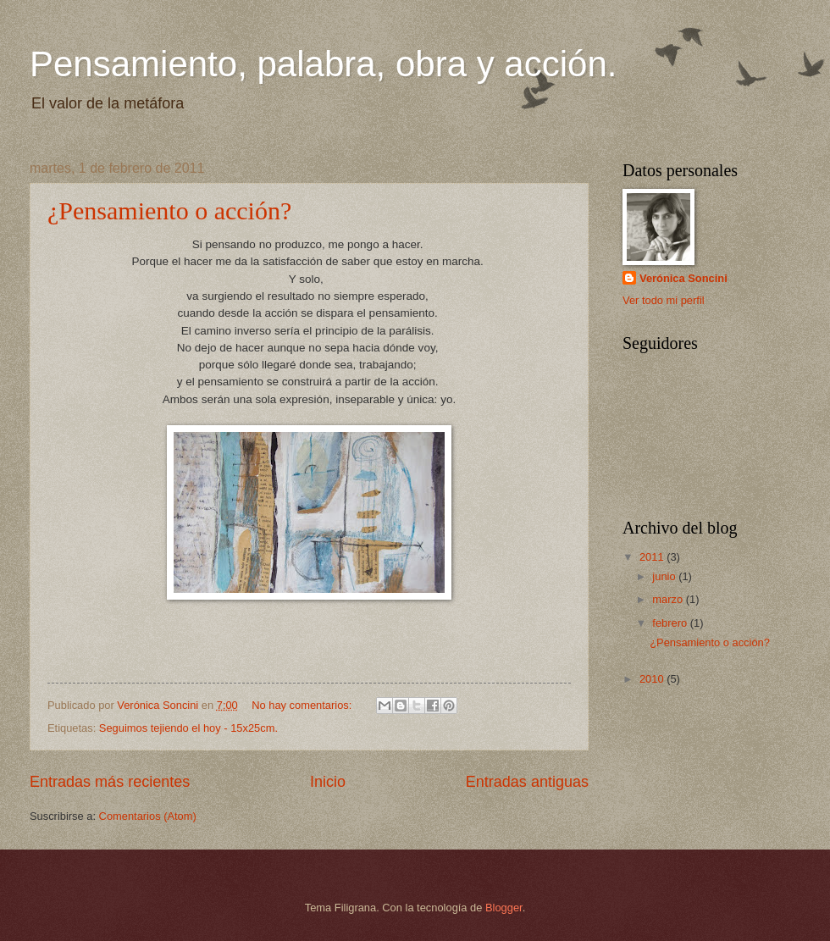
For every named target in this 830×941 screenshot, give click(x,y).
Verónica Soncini (683, 278)
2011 (653, 557)
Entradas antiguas (527, 781)
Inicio (328, 781)
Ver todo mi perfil (663, 300)
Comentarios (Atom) (147, 816)
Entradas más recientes (110, 781)
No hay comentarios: (303, 705)
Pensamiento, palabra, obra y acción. (323, 64)
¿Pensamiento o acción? (169, 210)
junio (665, 576)
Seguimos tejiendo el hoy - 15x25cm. (188, 728)
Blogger (504, 907)
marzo (668, 599)
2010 (653, 679)
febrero (670, 623)
